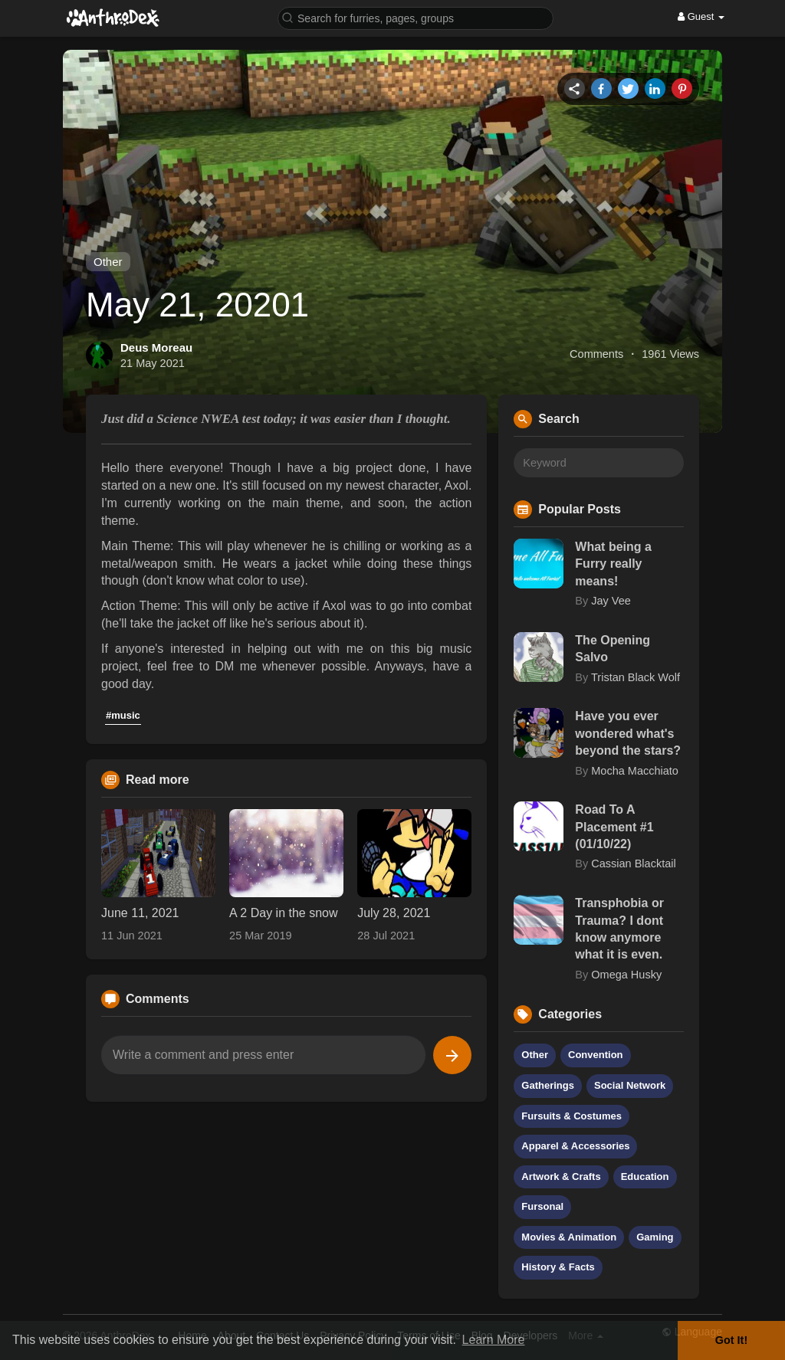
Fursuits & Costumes (571, 1116)
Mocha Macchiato (634, 771)
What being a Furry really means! (613, 564)
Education (645, 1176)
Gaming (654, 1237)
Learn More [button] (493, 1339)
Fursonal (542, 1206)
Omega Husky (626, 974)
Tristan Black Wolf (635, 677)
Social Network (629, 1085)
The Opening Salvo (612, 649)
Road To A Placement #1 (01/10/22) (614, 826)
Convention (595, 1054)
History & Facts (557, 1267)
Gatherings (547, 1085)
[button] (415, 17)
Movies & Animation (568, 1237)
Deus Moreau (156, 347)
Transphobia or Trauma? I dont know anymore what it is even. (619, 928)
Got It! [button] (731, 1340)
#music (123, 715)
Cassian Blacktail (633, 863)
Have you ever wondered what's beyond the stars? (628, 733)
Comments (596, 354)
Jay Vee (611, 601)
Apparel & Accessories (575, 1146)
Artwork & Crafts (560, 1176)
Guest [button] (701, 16)
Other (108, 261)
